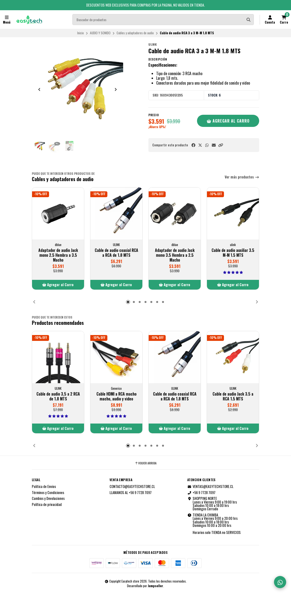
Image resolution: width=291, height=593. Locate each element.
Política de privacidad (47, 504)
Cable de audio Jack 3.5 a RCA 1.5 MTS (233, 396)
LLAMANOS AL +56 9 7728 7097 (131, 492)
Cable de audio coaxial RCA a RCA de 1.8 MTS (116, 252)
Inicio (80, 32)
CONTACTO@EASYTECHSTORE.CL (132, 486)
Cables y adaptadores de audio (135, 32)
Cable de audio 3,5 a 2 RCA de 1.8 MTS (58, 396)
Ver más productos (242, 177)
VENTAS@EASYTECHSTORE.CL (210, 486)
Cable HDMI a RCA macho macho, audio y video (116, 396)
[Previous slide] (39, 89)
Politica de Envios (44, 486)
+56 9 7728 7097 (201, 492)
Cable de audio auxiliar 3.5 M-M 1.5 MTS (233, 252)
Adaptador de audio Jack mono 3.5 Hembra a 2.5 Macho (175, 255)
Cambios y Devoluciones (48, 498)
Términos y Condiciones (48, 492)
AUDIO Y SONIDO (100, 32)
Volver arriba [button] (145, 463)
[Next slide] (115, 89)
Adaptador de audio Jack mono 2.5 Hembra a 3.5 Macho (58, 255)
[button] (220, 145)
